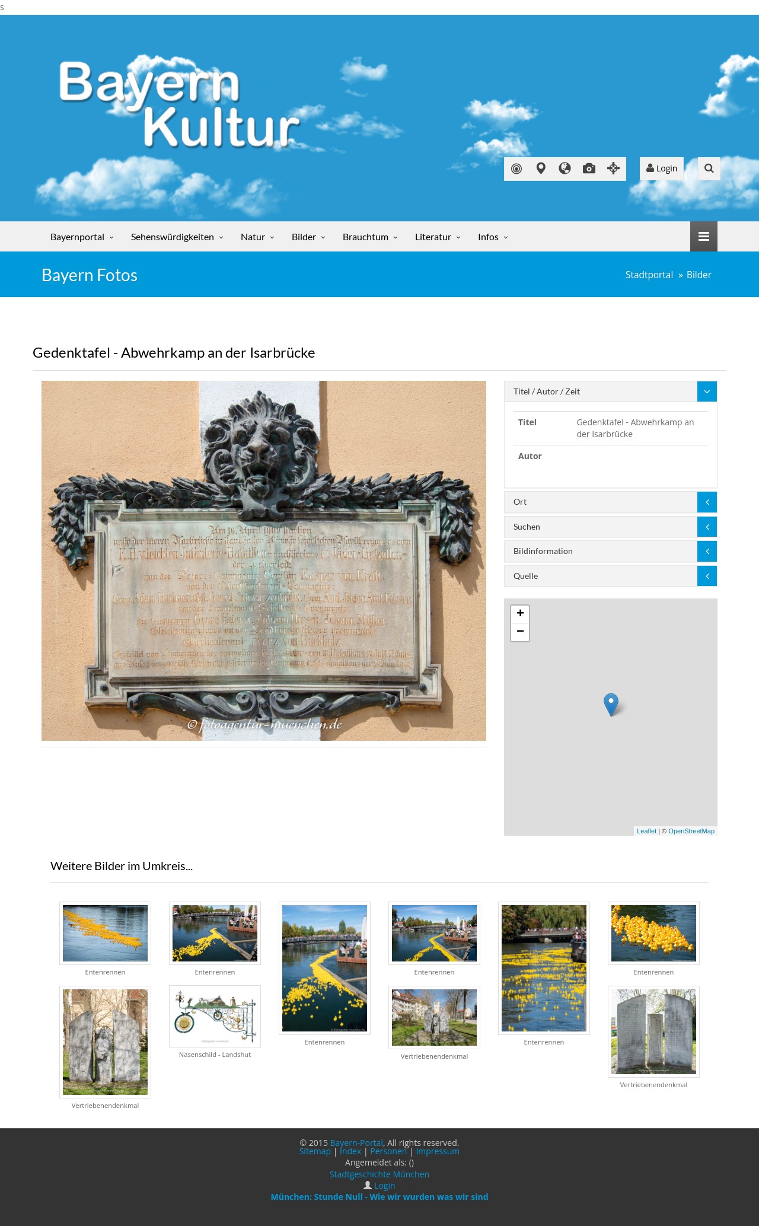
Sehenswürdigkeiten (172, 236)
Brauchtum (365, 236)
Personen (388, 1151)
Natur (253, 236)
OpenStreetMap (691, 831)
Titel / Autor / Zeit (547, 391)
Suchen (527, 526)
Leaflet (646, 831)
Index (350, 1151)
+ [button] (520, 614)
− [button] (520, 632)
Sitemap (315, 1151)
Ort (520, 501)
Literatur (433, 236)
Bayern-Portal (356, 1142)
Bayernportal (77, 236)
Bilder (304, 236)
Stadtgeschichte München (379, 1174)
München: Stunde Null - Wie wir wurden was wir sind (379, 1196)
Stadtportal (649, 275)
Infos (488, 236)
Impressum (438, 1151)
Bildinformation (543, 551)
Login (661, 168)
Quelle (526, 576)
